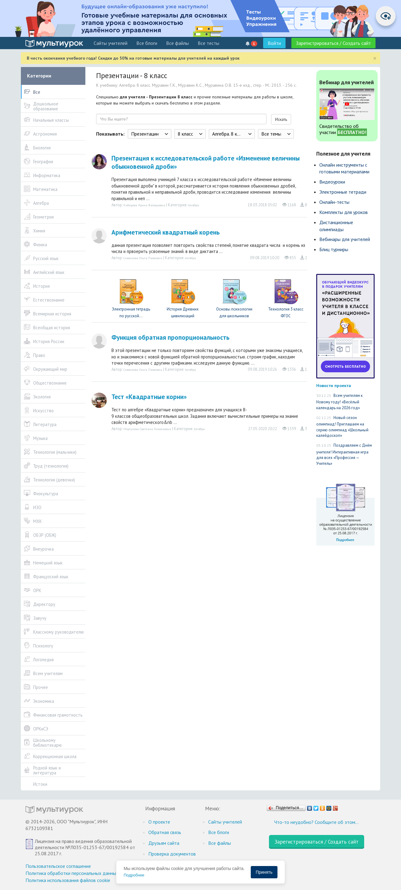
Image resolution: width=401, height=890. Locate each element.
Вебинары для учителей (344, 239)
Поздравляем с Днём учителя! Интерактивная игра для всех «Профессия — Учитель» (344, 454)
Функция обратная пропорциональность (170, 337)
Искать (281, 119)
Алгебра (193, 205)
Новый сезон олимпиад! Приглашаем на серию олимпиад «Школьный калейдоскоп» (342, 426)
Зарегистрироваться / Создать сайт (333, 43)
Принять (264, 872)
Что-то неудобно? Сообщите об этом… (316, 822)
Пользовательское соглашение (58, 866)
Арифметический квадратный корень (165, 232)
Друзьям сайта (163, 843)
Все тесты (208, 43)
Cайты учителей (110, 43)
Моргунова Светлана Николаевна (147, 429)
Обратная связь (164, 832)
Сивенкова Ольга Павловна (142, 258)
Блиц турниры (333, 249)
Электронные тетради (342, 192)
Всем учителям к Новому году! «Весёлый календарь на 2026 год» (339, 401)
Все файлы (177, 43)
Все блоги (146, 43)
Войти (274, 43)
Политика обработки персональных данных (72, 873)
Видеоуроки (332, 182)
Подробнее (134, 875)
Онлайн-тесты (334, 202)
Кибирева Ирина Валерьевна (144, 205)
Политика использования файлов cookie (67, 880)
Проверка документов (172, 854)
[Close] (374, 58)
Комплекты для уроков (343, 212)
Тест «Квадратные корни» (149, 397)
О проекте (159, 822)
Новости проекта (333, 385)
